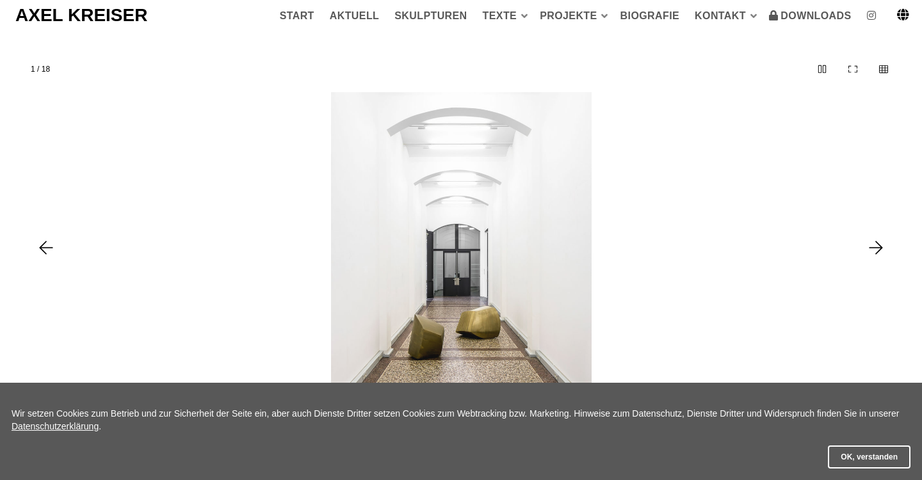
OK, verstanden (869, 456)
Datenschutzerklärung (55, 426)
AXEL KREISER (81, 15)
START (297, 15)
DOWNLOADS (815, 15)
